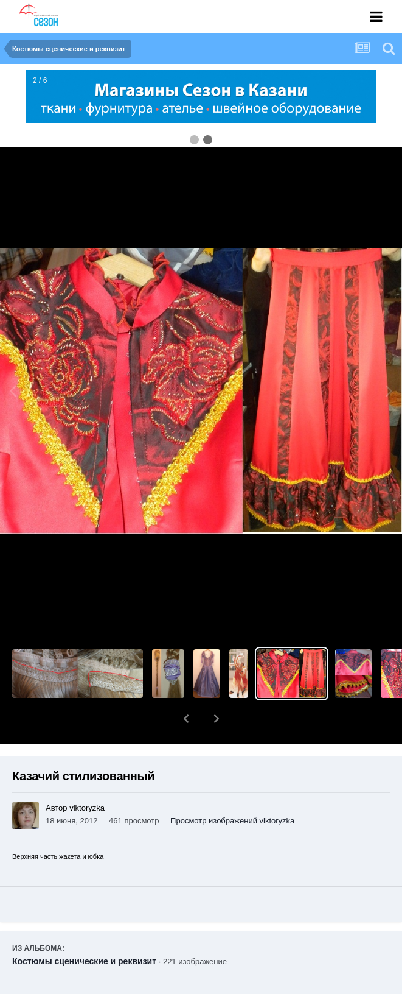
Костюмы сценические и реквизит (84, 929)
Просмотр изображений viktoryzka (232, 789)
